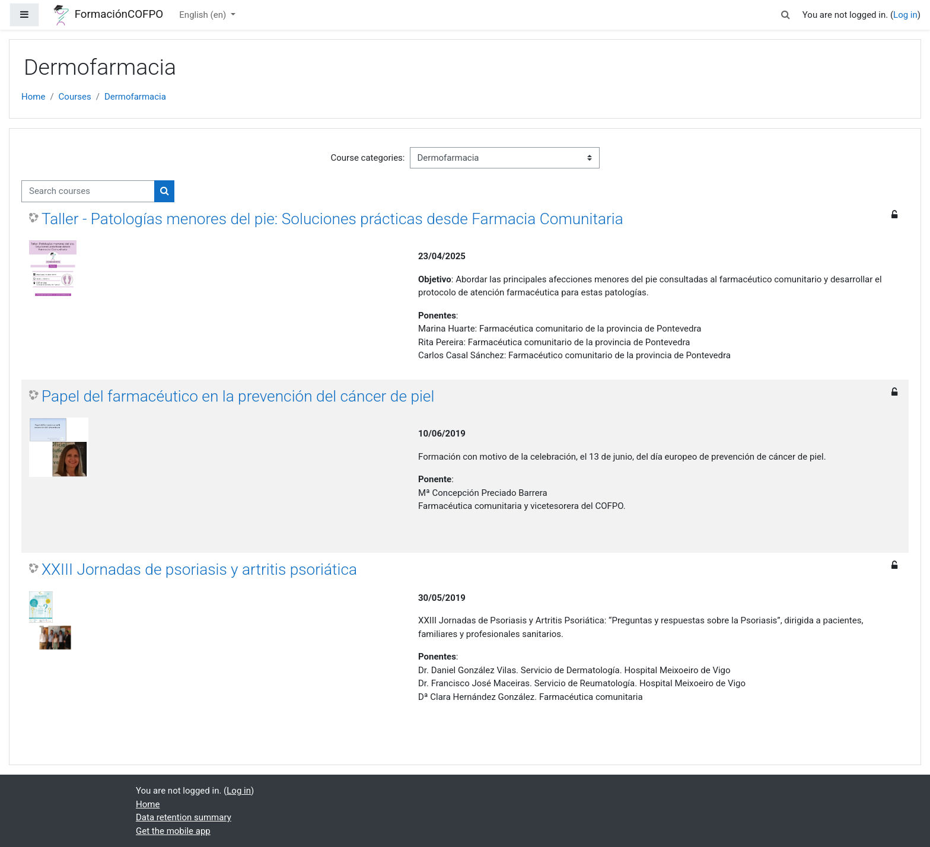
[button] (786, 15)
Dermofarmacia (135, 96)
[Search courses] (88, 191)
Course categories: (368, 157)
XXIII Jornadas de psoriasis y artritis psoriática (199, 569)
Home (33, 96)
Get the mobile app (173, 831)
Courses (75, 96)
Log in (905, 14)
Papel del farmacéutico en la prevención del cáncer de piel (238, 396)
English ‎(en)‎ (203, 14)
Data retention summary (183, 817)
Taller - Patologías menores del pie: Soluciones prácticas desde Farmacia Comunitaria (332, 219)
